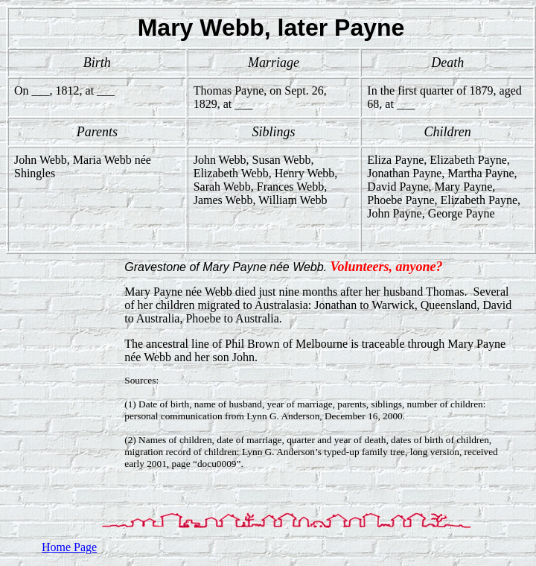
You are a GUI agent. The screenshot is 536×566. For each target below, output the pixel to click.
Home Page (69, 547)
